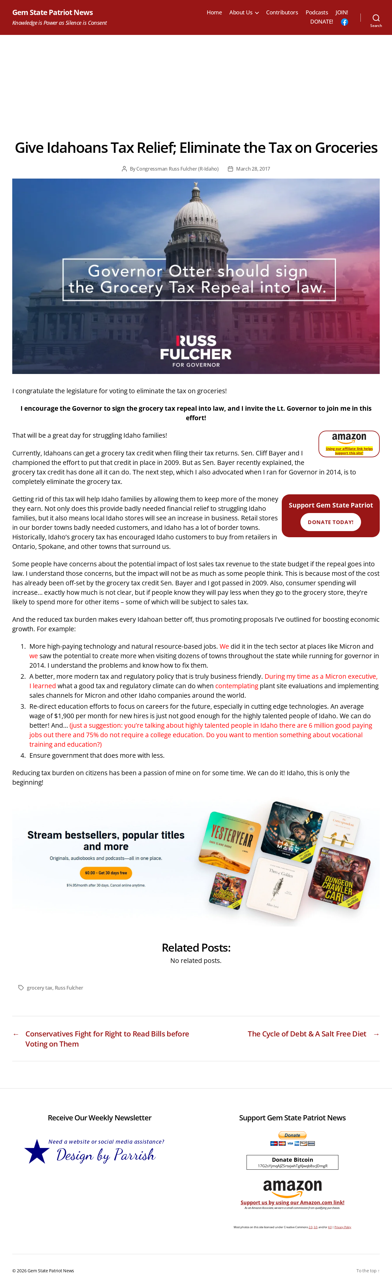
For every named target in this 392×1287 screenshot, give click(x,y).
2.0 (310, 1227)
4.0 (330, 1227)
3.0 (315, 1227)
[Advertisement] (196, 81)
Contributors (282, 12)
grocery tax (39, 987)
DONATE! (321, 21)
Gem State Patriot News (52, 12)
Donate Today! (330, 522)
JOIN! (342, 12)
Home (214, 12)
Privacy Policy (342, 1227)
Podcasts (317, 12)
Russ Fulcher (69, 987)
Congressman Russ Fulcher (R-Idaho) (177, 168)
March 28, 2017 (253, 168)
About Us (240, 12)
